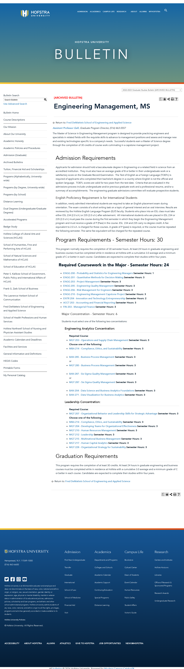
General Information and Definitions (22, 354)
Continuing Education (105, 585)
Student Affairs (131, 595)
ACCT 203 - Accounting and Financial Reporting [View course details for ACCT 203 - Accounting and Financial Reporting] (89, 302)
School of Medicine (73, 588)
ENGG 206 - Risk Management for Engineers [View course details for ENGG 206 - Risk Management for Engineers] (87, 290)
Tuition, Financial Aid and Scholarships (23, 169)
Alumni (143, 11)
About (134, 11)
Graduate (69, 570)
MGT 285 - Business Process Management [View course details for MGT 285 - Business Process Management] (92, 365)
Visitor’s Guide (131, 601)
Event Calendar (132, 576)
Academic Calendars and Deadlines (22, 339)
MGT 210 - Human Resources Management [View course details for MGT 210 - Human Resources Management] (92, 430)
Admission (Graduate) (14, 155)
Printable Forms (11, 368)
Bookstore (129, 558)
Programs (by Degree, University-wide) (23, 187)
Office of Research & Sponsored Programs (164, 578)
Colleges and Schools (104, 567)
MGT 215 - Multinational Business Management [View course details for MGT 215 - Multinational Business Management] (95, 438)
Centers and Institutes (165, 558)
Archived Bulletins (13, 162)
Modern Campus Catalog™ (119, 667)
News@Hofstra (134, 643)
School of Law (71, 582)
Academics (95, 11)
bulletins (57, 667)
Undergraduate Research (166, 592)
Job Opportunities (110, 643)
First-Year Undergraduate (76, 558)
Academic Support (103, 579)
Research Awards (162, 585)
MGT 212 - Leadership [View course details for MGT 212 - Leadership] (81, 434)
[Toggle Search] (166, 10)
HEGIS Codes (10, 361)
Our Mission (9, 127)
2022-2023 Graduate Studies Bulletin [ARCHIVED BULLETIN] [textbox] (149, 90)
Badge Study (10, 226)
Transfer (68, 564)
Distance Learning (13, 201)
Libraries (158, 570)
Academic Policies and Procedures (21, 148)
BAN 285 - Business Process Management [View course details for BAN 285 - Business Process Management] (91, 357)
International (70, 576)
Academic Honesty (13, 141)
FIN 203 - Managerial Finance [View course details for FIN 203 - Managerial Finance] (79, 307)
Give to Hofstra (84, 643)
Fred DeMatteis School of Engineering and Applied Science (98, 122)
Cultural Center (132, 564)
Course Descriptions (14, 119)
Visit (66, 601)
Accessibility (12, 643)
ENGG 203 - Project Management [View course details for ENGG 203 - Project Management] (81, 281)
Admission (82, 11)
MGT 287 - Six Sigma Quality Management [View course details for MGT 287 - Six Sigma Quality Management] (92, 382)
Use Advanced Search (15, 104)
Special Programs (102, 592)
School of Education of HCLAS (19, 266)
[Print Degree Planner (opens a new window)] (160, 99)
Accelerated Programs (15, 219)
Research (121, 11)
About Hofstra (33, 643)
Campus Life (109, 11)
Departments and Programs (103, 560)
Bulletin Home (11, 112)
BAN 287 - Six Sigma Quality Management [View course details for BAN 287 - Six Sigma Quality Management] (92, 373)
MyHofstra (154, 11)
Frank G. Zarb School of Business (20, 288)
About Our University (14, 134)
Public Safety (130, 588)
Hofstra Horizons (162, 564)
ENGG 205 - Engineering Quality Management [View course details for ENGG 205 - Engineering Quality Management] (88, 286)
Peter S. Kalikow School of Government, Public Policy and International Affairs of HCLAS (24, 277)
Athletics (65, 643)
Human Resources (133, 582)
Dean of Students (133, 570)
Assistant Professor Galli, (66, 128)
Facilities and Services (15, 346)
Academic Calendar (104, 573)
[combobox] (152, 90)
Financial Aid (70, 595)
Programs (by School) (14, 194)
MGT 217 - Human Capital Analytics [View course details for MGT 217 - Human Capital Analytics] (88, 443)
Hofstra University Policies (15, 620)
